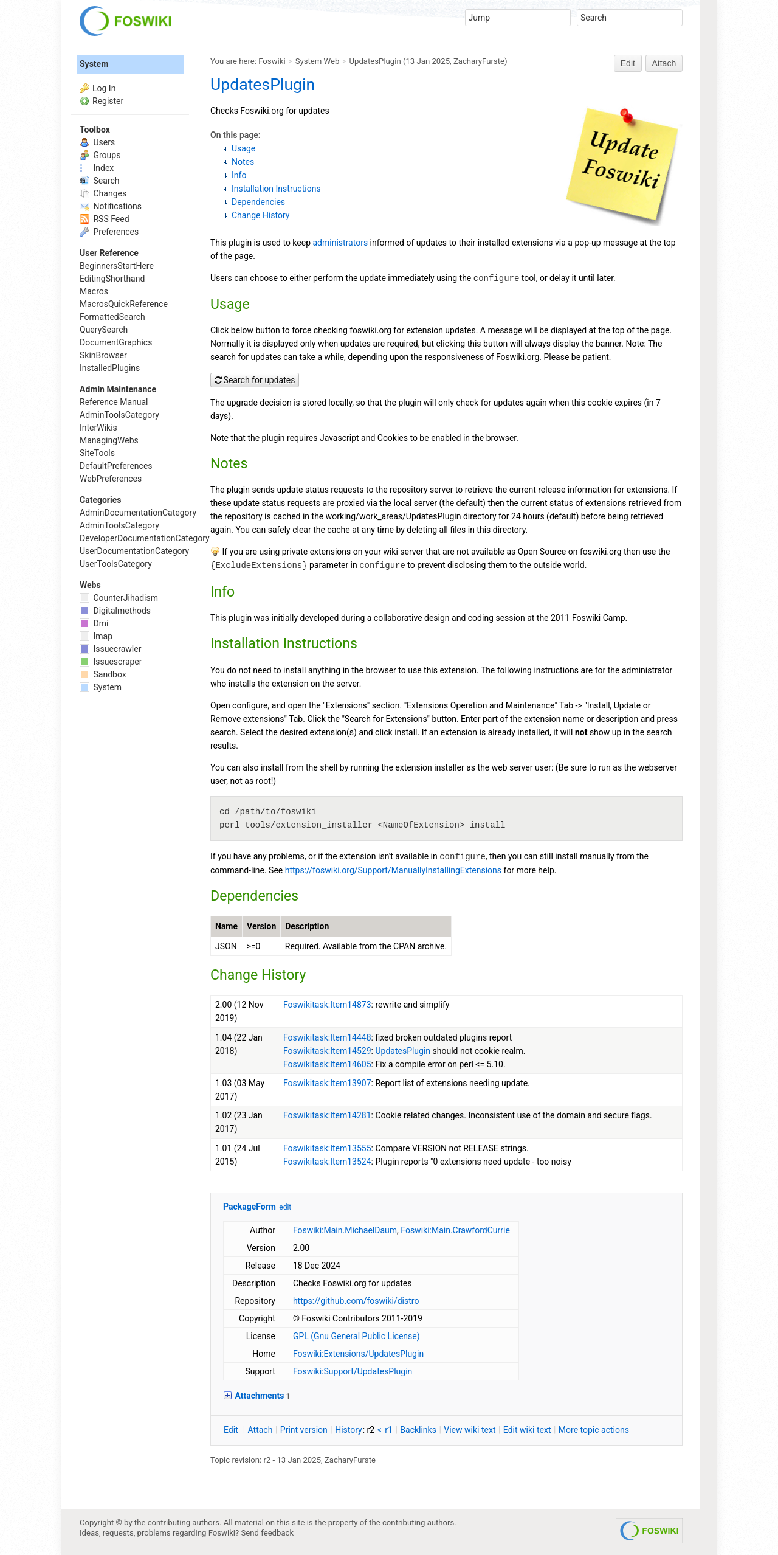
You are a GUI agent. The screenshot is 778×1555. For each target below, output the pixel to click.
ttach (260, 1430)
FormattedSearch (112, 317)
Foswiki (271, 61)
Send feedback (267, 1532)
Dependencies (258, 202)
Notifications (111, 206)
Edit (628, 63)
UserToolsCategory (116, 564)
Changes (103, 193)
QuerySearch (104, 329)
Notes (243, 162)
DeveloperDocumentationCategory (145, 538)
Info (239, 175)
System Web (317, 61)
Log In (103, 88)
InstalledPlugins (110, 368)
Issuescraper (111, 662)
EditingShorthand (112, 278)
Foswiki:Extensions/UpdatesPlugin (358, 1354)
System (94, 64)
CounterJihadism (119, 598)
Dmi (94, 623)
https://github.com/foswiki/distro (356, 1301)
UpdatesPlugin (375, 61)
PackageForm (249, 1206)
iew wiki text (469, 1430)
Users (97, 142)
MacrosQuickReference (124, 304)
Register (107, 101)
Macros (94, 291)
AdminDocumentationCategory (138, 513)
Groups (100, 155)
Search (99, 180)
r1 (389, 1430)
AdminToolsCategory (119, 415)
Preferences (109, 232)
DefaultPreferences (116, 466)
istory (348, 1430)
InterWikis (98, 427)
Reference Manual (114, 402)
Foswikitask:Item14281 (327, 1115)
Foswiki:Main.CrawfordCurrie (455, 1230)
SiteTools (97, 453)
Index (97, 168)
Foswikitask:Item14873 (327, 1005)
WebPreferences (111, 478)
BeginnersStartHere (117, 266)
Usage (243, 148)
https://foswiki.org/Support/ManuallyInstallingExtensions (393, 870)
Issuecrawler (110, 649)
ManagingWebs (109, 440)
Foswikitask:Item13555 (327, 1148)
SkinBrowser (103, 355)
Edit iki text (527, 1430)
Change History (260, 215)
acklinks (418, 1430)
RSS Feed (104, 219)
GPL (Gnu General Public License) (356, 1336)
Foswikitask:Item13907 (327, 1083)
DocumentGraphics (116, 342)
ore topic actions (594, 1430)
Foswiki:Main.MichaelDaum (345, 1230)
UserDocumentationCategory (134, 551)
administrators (340, 243)
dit (232, 1430)
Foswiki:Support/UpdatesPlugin (352, 1371)
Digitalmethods (115, 610)
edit (285, 1207)
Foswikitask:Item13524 (327, 1161)
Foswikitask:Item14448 (327, 1037)
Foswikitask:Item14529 (327, 1051)
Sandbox (103, 674)
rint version (304, 1430)
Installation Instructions (276, 188)
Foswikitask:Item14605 (327, 1064)
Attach (664, 63)
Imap (96, 636)
